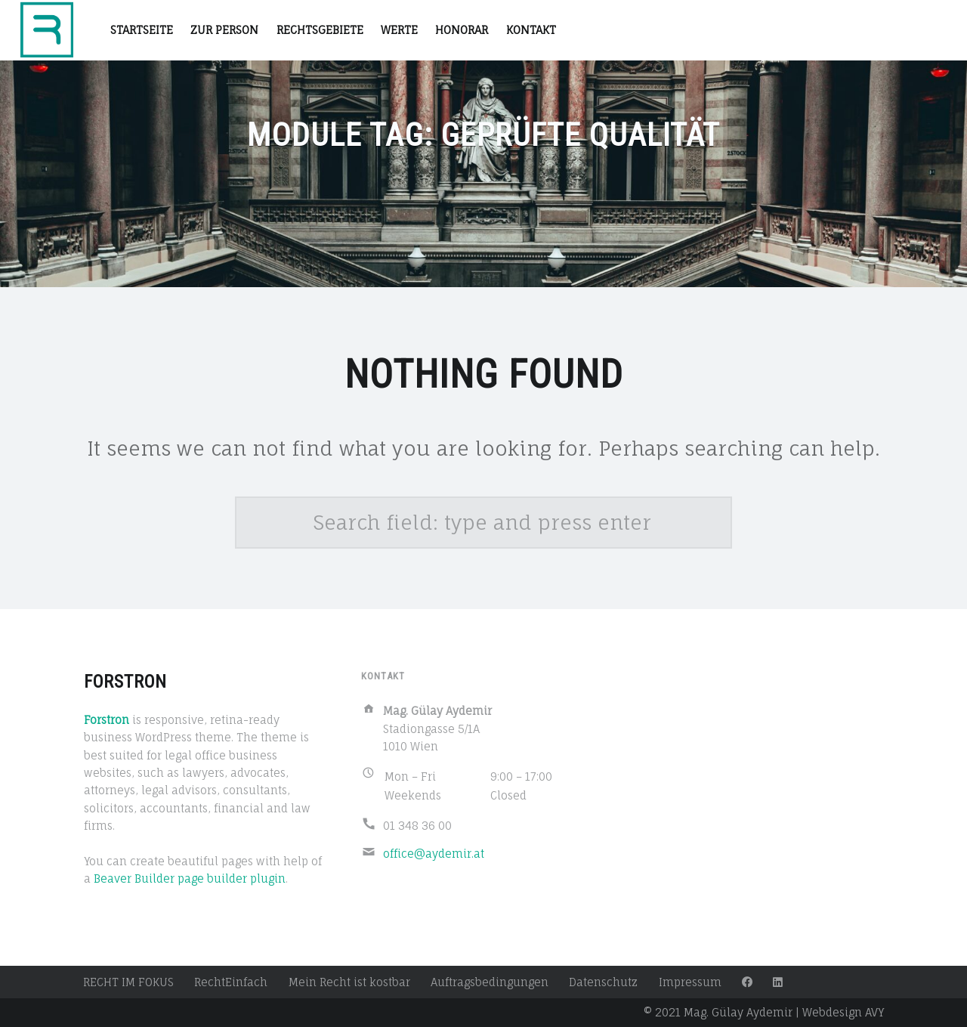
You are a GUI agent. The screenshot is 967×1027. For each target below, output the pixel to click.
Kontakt (531, 29)
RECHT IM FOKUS (128, 982)
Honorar (461, 29)
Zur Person (224, 29)
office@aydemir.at (433, 853)
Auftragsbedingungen (489, 982)
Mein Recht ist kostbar (349, 982)
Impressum (690, 982)
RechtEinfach (230, 982)
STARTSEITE (141, 29)
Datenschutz (603, 982)
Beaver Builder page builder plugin (190, 878)
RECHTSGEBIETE (320, 29)
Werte (399, 29)
